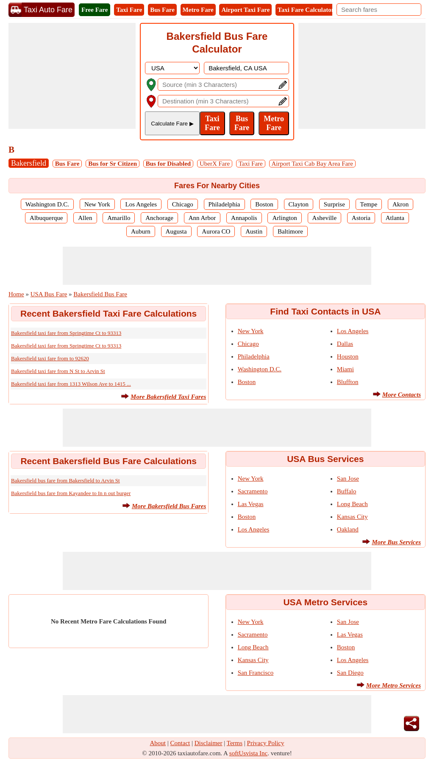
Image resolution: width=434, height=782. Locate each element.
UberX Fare (215, 163)
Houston (348, 356)
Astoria (361, 217)
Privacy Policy (265, 743)
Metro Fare (198, 9)
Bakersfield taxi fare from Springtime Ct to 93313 (66, 333)
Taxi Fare (129, 9)
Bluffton (348, 381)
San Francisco (256, 672)
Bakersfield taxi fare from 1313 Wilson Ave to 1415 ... (71, 384)
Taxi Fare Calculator (306, 9)
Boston (264, 204)
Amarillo (118, 217)
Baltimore (290, 231)
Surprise (334, 204)
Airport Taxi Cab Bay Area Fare (312, 163)
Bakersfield (28, 163)
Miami (345, 369)
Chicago (182, 204)
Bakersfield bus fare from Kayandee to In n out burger (71, 493)
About (158, 743)
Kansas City (352, 516)
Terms (234, 743)
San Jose (348, 478)
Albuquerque (46, 217)
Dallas (345, 343)
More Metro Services (393, 685)
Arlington (284, 217)
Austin (253, 231)
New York (97, 204)
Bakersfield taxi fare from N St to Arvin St (58, 371)
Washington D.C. (47, 204)
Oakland (348, 529)
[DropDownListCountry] (172, 68)
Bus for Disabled (168, 163)
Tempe (369, 204)
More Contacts (401, 394)
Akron (400, 204)
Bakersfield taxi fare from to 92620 (50, 358)
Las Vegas (251, 504)
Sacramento (253, 491)
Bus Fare (162, 9)
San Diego (350, 672)
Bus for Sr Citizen (112, 163)
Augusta (176, 231)
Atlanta (395, 217)
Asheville (324, 217)
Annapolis (244, 217)
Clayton (299, 204)
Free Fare (94, 9)
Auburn (140, 231)
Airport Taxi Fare (245, 9)
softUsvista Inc (248, 753)
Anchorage (159, 217)
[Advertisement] (72, 76)
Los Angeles (141, 204)
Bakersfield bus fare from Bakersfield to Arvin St (65, 480)
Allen (85, 217)
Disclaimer (209, 743)
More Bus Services (396, 542)
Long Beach (352, 504)
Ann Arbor (202, 217)
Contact (180, 743)
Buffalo (346, 491)
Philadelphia (224, 204)
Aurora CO (216, 231)
